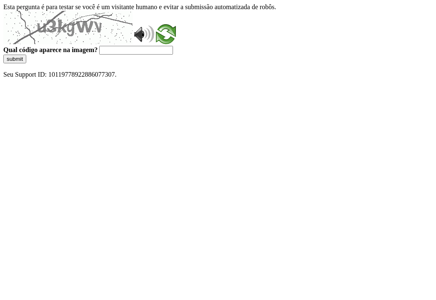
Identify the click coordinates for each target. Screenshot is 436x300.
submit (15, 59)
